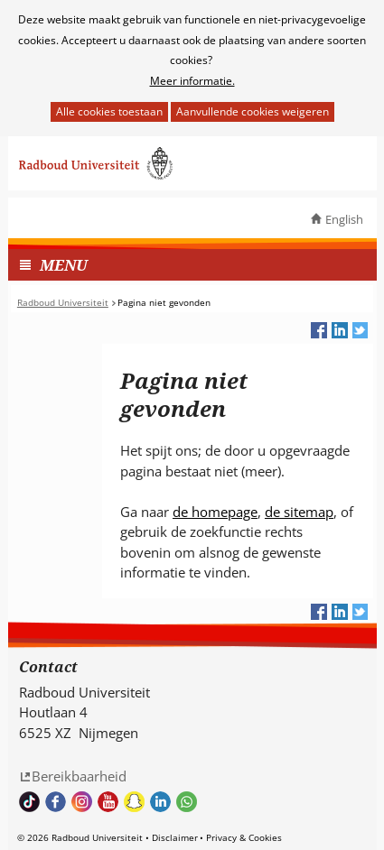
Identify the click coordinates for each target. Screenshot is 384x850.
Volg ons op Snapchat (134, 801)
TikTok (29, 801)
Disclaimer (175, 837)
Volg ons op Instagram (81, 801)
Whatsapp (186, 801)
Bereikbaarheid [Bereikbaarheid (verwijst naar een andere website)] (79, 776)
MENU (64, 264)
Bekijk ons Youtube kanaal (108, 801)
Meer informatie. (192, 80)
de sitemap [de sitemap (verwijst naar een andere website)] (299, 512)
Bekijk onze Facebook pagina (55, 801)
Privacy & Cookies (244, 837)
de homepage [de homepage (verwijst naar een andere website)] (215, 512)
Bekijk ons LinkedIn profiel (160, 801)
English (344, 219)
